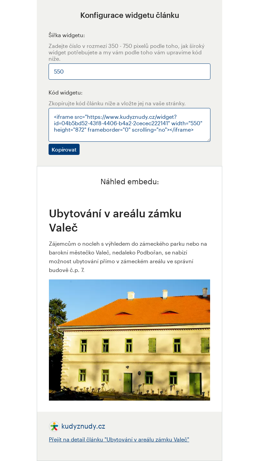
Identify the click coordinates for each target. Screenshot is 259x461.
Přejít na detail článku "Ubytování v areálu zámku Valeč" (119, 439)
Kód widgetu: (66, 92)
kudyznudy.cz (83, 426)
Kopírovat (64, 149)
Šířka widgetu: (67, 35)
